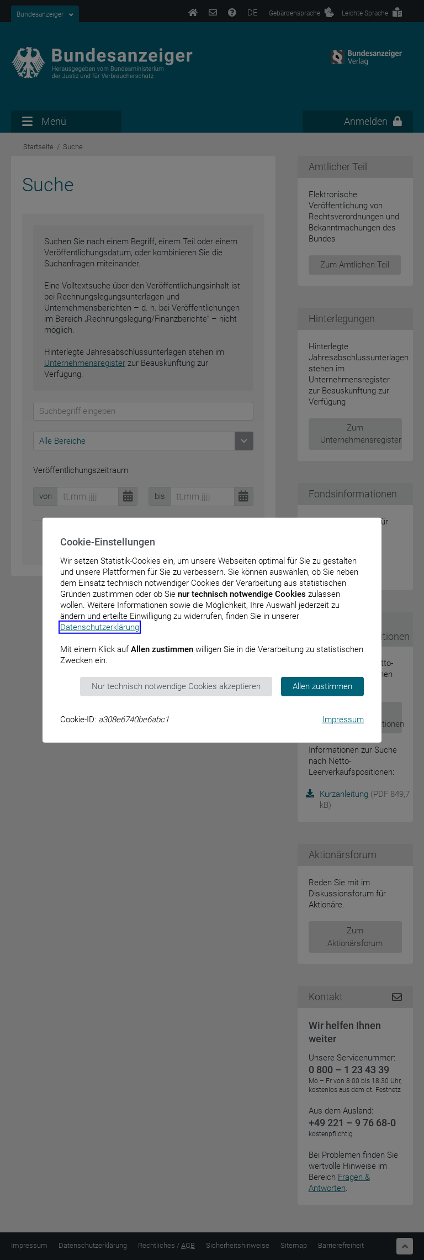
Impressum (343, 719)
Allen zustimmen (322, 686)
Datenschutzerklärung (99, 627)
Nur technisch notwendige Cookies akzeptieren (176, 686)
